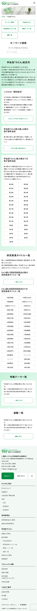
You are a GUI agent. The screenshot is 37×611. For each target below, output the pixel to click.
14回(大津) (10, 343)
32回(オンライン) (10, 306)
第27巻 (11, 188)
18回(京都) (10, 334)
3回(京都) (27, 363)
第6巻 (26, 229)
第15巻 (11, 213)
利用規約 (23, 604)
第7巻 (11, 229)
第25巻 (11, 192)
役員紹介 (5, 492)
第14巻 (26, 213)
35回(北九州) (27, 298)
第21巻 (11, 201)
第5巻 (11, 233)
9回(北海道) (27, 351)
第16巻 (26, 209)
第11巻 (11, 221)
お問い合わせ (21, 476)
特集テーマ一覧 (26, 29)
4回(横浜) (10, 363)
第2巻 (26, 238)
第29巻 (11, 184)
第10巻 (26, 221)
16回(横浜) (10, 339)
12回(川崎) (10, 347)
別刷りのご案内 (7, 555)
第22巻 (26, 197)
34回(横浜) (10, 302)
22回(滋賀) (10, 326)
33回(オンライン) (27, 302)
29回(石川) (27, 310)
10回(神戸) (10, 351)
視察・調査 (5, 572)
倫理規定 (6, 506)
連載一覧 (9, 35)
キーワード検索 (9, 22)
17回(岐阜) (27, 334)
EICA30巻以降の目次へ (18, 148)
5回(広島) (27, 359)
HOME (3, 17)
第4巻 (26, 233)
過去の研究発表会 (8, 524)
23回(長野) (27, 322)
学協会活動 (5, 582)
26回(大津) (10, 318)
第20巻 (26, 201)
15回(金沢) (27, 339)
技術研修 (5, 569)
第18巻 (26, 205)
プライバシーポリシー (9, 604)
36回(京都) (10, 298)
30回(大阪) (10, 310)
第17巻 (11, 209)
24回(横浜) (10, 322)
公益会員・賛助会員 (8, 495)
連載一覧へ (18, 436)
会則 (3, 499)
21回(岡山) (27, 326)
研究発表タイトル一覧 (9, 29)
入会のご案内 (6, 587)
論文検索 (5, 537)
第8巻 (26, 225)
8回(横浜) (10, 355)
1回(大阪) (27, 367)
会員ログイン (7, 476)
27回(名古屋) (27, 314)
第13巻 (11, 217)
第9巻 (11, 225)
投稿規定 (6, 510)
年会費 (4, 595)
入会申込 (5, 599)
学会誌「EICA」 (27, 22)
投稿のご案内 (6, 534)
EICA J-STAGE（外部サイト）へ (18, 119)
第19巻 (11, 205)
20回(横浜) (10, 330)
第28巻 (26, 184)
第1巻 (11, 242)
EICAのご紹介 (7, 483)
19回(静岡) (27, 330)
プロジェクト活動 (8, 564)
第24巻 (26, 192)
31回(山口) (27, 306)
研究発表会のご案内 (8, 520)
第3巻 (11, 238)
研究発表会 (6, 515)
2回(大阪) (10, 367)
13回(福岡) (27, 343)
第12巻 (26, 217)
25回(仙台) (27, 318)
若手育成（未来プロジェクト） (8, 577)
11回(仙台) (27, 347)
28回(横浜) (10, 314)
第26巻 (26, 188)
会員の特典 (5, 592)
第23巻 (11, 197)
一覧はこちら (18, 282)
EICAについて (6, 488)
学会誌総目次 (7, 541)
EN (32, 476)
